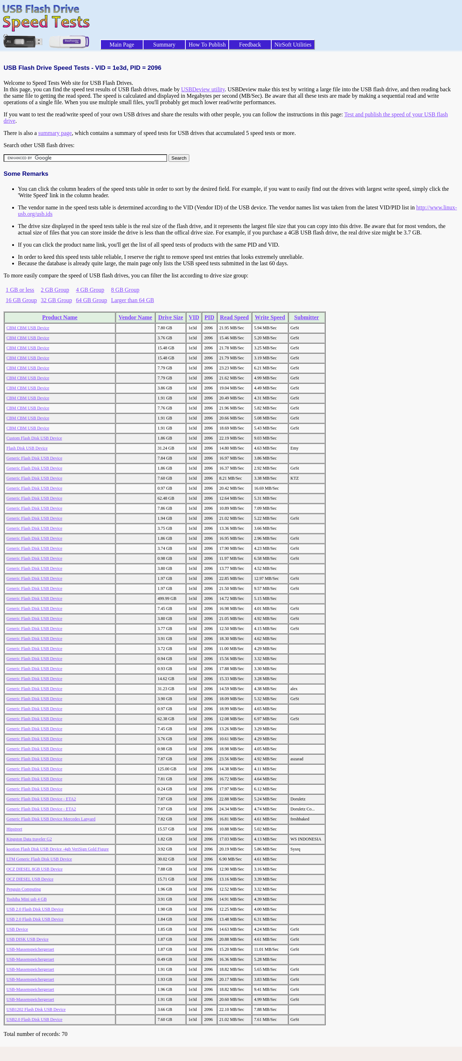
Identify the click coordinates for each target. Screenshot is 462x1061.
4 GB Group (90, 290)
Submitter (306, 317)
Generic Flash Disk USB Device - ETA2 (41, 798)
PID (209, 317)
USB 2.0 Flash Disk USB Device (34, 909)
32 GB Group (56, 300)
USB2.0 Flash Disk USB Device (34, 1019)
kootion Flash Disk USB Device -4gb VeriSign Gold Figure (57, 849)
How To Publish (207, 45)
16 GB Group (21, 300)
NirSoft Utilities (293, 45)
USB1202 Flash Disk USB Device (35, 1009)
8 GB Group (125, 290)
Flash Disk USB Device (27, 448)
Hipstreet (14, 829)
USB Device (17, 929)
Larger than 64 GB (132, 300)
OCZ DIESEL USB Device (29, 879)
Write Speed (270, 317)
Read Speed (234, 317)
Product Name (60, 317)
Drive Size (170, 317)
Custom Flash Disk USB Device (34, 438)
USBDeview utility (203, 89)
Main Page (122, 45)
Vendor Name (135, 317)
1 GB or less (20, 290)
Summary (164, 45)
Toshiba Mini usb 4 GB (26, 899)
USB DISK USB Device (27, 939)
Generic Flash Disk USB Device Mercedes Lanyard (51, 819)
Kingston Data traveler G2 (29, 839)
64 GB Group (91, 300)
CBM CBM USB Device (27, 327)
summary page (55, 133)
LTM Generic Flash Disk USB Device (39, 859)
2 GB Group (55, 290)
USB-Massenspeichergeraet (30, 949)
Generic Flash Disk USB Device (34, 458)
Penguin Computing (23, 889)
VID (194, 317)
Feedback (250, 45)
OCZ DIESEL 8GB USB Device (34, 869)
